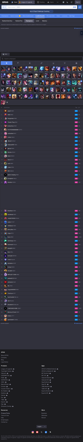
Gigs (2, 404)
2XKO (2, 382)
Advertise (44, 415)
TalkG (2, 399)
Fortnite (3, 386)
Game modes (15, 16)
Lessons (64, 16)
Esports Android (46, 391)
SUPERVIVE (4, 380)
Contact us (4, 422)
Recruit (44, 417)
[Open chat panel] (81, 33)
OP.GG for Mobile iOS (47, 371)
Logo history (4, 362)
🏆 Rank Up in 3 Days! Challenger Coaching (43, 11)
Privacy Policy (5, 413)
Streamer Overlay (6, 406)
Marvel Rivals (5, 384)
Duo (2, 397)
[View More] (57, 2)
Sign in (78, 2)
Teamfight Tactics (6, 371)
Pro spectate (51, 16)
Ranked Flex (19, 21)
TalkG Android (46, 386)
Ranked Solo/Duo (7, 21)
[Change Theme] (67, 2)
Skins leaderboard (28, 16)
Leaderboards (40, 16)
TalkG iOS (44, 388)
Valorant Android (46, 377)
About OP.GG (4, 355)
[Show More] (63, 2)
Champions (4, 16)
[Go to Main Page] (5, 2)
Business (44, 413)
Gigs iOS (44, 384)
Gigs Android (45, 382)
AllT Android (45, 373)
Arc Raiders (4, 391)
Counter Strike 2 (5, 388)
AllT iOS (44, 375)
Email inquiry (4, 420)
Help (2, 417)
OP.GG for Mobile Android (49, 369)
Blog (2, 360)
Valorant (3, 373)
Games (3, 395)
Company (4, 357)
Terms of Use (5, 415)
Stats (58, 16)
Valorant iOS (45, 380)
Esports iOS (45, 393)
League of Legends (26, 2)
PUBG (2, 377)
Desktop (3, 393)
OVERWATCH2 (5, 375)
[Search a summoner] (74, 7)
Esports (3, 402)
